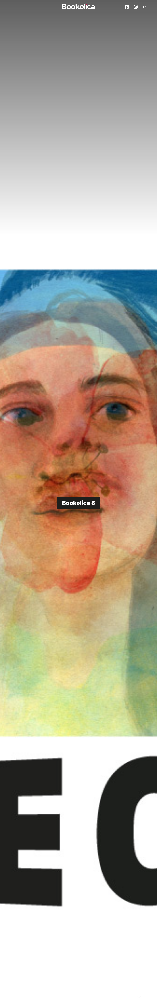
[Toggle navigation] (18, 9)
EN (139, 9)
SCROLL (139, 982)
